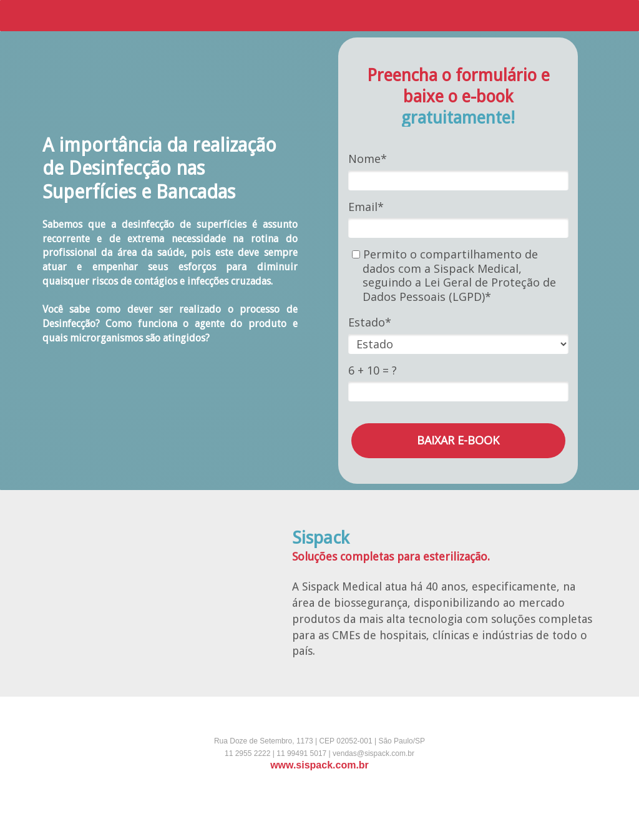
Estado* (369, 322)
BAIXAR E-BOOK (458, 440)
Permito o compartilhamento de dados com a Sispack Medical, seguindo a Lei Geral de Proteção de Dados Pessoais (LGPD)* (454, 275)
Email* (366, 207)
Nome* (367, 159)
